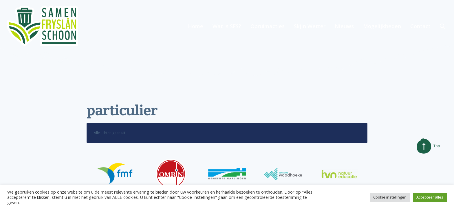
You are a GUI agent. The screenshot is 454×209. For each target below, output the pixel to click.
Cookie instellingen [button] (390, 197)
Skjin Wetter (309, 26)
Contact (420, 26)
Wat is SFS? (227, 26)
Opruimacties (267, 26)
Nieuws (344, 26)
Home (195, 26)
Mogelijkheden (382, 26)
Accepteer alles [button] (429, 197)
